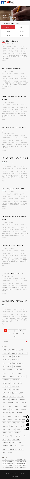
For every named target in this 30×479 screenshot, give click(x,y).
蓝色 (9, 422)
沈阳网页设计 (15, 360)
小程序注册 (14, 399)
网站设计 (23, 51)
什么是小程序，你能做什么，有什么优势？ (14, 273)
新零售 (4, 406)
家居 (4, 452)
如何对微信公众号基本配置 (21, 463)
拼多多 (4, 432)
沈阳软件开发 (6, 393)
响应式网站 (6, 409)
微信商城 (10, 419)
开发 (16, 419)
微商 (9, 439)
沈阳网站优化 (6, 360)
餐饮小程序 (22, 419)
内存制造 (21, 446)
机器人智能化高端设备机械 (9, 449)
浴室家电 (10, 452)
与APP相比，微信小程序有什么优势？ (12, 246)
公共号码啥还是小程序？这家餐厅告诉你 (13, 189)
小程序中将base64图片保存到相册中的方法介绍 (8, 459)
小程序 (17, 23)
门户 (20, 436)
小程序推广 (16, 406)
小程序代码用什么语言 (20, 459)
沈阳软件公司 (6, 389)
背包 (11, 446)
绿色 (4, 422)
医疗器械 (5, 436)
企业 (14, 429)
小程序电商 (23, 409)
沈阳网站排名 (16, 356)
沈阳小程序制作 (7, 366)
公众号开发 (15, 48)
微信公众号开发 (23, 48)
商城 (4, 416)
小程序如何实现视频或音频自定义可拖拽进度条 (8, 467)
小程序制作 (22, 46)
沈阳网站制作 (15, 379)
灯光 (16, 446)
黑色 (20, 442)
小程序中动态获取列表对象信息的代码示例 (8, 463)
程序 (21, 426)
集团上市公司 (6, 413)
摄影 (11, 436)
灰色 (16, 436)
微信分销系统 (6, 442)
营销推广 (22, 35)
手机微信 (19, 429)
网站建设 (8, 31)
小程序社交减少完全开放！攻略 (10, 41)
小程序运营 (22, 399)
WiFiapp (24, 406)
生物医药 (5, 446)
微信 (10, 406)
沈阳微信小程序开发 (18, 363)
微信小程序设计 (6, 53)
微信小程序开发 (6, 48)
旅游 (4, 429)
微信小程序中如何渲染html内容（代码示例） (21, 465)
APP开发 (22, 31)
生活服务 (14, 442)
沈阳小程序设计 (7, 356)
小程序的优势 (16, 439)
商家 (17, 409)
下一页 (22, 333)
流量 (12, 426)
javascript (24, 416)
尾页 (15, 336)
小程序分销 (19, 413)
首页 (10, 23)
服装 (18, 422)
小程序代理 (6, 399)
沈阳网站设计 (6, 379)
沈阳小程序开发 (17, 366)
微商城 (17, 403)
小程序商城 (20, 396)
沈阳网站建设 (6, 350)
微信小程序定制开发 (8, 369)
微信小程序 (13, 396)
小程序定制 (15, 53)
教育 (23, 422)
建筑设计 (10, 416)
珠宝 (12, 409)
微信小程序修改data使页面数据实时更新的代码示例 (21, 467)
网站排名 (17, 51)
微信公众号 (6, 426)
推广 (17, 426)
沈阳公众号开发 (7, 363)
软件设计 (21, 393)
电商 (4, 403)
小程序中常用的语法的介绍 (21, 461)
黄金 (25, 429)
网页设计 (5, 51)
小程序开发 (15, 46)
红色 (9, 429)
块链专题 (21, 449)
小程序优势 (10, 403)
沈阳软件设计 (6, 386)
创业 (4, 419)
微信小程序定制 (23, 53)
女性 (25, 436)
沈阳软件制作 (15, 386)
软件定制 (5, 396)
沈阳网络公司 (6, 383)
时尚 (4, 439)
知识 (13, 23)
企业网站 (17, 416)
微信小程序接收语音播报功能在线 (11, 69)
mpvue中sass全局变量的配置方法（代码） (8, 465)
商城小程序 (17, 432)
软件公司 (14, 393)
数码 (14, 422)
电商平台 (8, 35)
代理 (13, 413)
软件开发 (22, 27)
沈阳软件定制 (15, 389)
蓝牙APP (24, 403)
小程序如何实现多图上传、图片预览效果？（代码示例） (8, 461)
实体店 (10, 432)
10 (17, 333)
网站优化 (11, 51)
